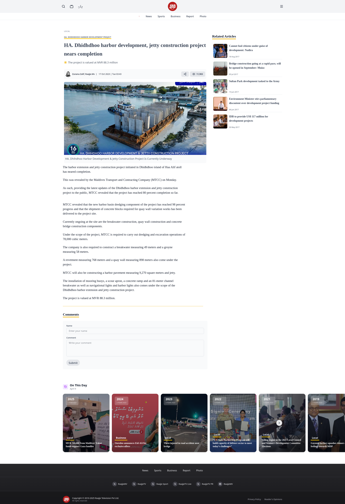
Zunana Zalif (78, 74)
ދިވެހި (80, 6)
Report (189, 16)
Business (175, 16)
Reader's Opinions (273, 499)
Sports (160, 16)
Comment (71, 337)
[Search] (63, 6)
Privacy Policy (254, 499)
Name (69, 325)
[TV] (72, 6)
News (148, 16)
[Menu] (281, 6)
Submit (73, 363)
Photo (202, 16)
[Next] (279, 423)
